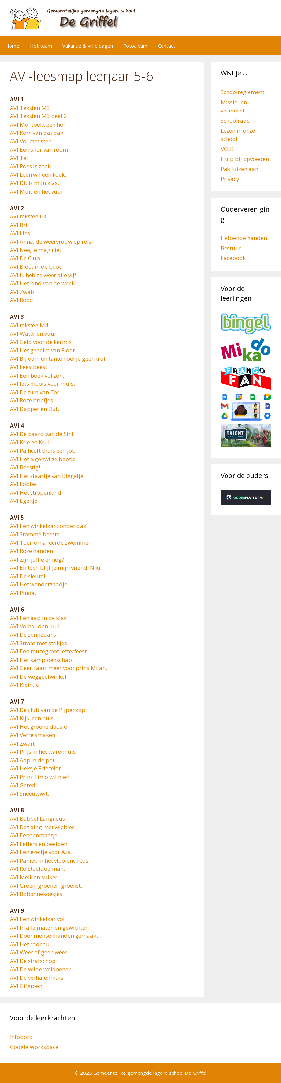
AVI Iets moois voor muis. (42, 383)
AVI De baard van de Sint (42, 434)
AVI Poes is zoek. (31, 166)
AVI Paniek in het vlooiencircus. (50, 860)
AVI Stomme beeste (35, 534)
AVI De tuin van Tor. (35, 392)
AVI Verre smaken (32, 735)
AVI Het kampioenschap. (41, 660)
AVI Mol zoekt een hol (37, 124)
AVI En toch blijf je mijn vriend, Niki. (56, 567)
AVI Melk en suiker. (34, 877)
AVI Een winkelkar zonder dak (48, 526)
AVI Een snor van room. (39, 149)
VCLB (227, 149)
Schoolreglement (242, 92)
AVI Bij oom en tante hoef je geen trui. (58, 358)
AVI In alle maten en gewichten (49, 927)
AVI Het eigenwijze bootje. (43, 459)
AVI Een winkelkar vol (37, 919)
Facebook (233, 258)
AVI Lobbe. (23, 484)
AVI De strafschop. (33, 961)
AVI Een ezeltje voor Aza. (41, 852)
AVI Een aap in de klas (38, 618)
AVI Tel (19, 158)
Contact (166, 45)
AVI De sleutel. (28, 576)
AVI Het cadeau (30, 944)
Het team (41, 45)
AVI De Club (25, 258)
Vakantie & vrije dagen (87, 45)
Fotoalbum (135, 45)
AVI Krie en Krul (30, 442)
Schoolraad (235, 120)
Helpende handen (244, 238)
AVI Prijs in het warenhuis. (43, 751)
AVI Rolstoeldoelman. (37, 868)
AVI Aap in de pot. (33, 760)
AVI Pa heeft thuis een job (43, 450)
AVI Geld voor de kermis (41, 342)
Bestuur (231, 248)
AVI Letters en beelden (38, 844)
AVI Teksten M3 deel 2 (38, 116)
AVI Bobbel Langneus (37, 818)
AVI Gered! (23, 785)
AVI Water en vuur (33, 333)
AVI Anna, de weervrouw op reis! (51, 241)
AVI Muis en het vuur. (37, 191)
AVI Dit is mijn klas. (34, 183)
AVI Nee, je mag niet (35, 250)
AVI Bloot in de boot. (36, 266)
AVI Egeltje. (24, 500)
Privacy (230, 179)
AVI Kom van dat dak (36, 132)
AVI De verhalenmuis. (37, 977)
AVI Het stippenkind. (36, 492)
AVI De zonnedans (33, 634)
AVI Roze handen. (32, 551)
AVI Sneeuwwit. (29, 793)
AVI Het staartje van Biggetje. (47, 476)
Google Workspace (34, 1047)
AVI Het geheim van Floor (42, 350)
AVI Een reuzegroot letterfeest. (49, 651)
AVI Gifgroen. (27, 986)
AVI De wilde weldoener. (41, 969)
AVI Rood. (22, 300)
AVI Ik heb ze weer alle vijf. (43, 275)
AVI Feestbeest (28, 367)
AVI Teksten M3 (30, 108)
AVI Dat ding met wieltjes (42, 827)
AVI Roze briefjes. (32, 400)
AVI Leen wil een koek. (38, 174)
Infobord (21, 1037)
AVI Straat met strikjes (38, 643)
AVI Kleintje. (25, 684)
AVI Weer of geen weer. (39, 952)
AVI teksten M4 (29, 325)
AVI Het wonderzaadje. (39, 584)
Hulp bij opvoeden (245, 159)
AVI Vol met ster (30, 141)
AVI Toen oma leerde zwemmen (51, 542)
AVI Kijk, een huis (32, 718)
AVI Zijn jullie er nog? (37, 559)
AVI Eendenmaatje (33, 835)
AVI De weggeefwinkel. (39, 676)
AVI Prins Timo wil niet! (39, 777)
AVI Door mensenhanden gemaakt (54, 935)
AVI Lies (20, 233)
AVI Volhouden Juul (35, 626)
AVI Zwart (22, 743)
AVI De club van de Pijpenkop (47, 710)
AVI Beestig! (25, 467)
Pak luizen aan (239, 169)
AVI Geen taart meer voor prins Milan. (58, 668)
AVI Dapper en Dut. (34, 409)
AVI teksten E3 (28, 216)
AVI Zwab (22, 292)
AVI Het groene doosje (38, 726)
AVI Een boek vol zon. (37, 375)
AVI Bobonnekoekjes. (37, 894)
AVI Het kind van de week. (43, 283)
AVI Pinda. (23, 593)
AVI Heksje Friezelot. (36, 768)
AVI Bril (19, 225)
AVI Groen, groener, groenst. (46, 885)
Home (12, 45)
